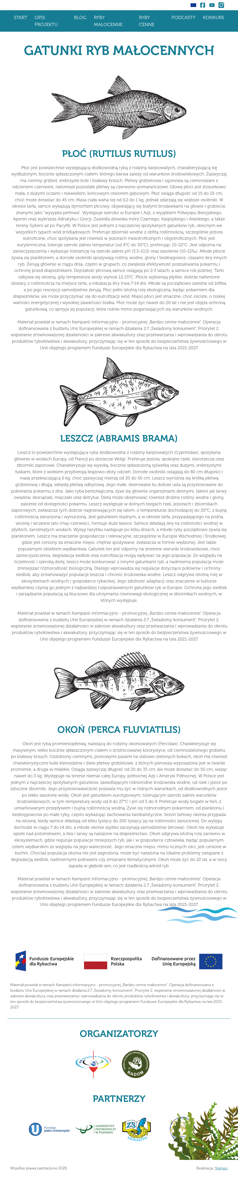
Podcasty (183, 17)
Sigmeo (221, 1168)
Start (20, 17)
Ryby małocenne (108, 21)
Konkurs (213, 17)
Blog (80, 17)
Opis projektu (46, 21)
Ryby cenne (146, 21)
